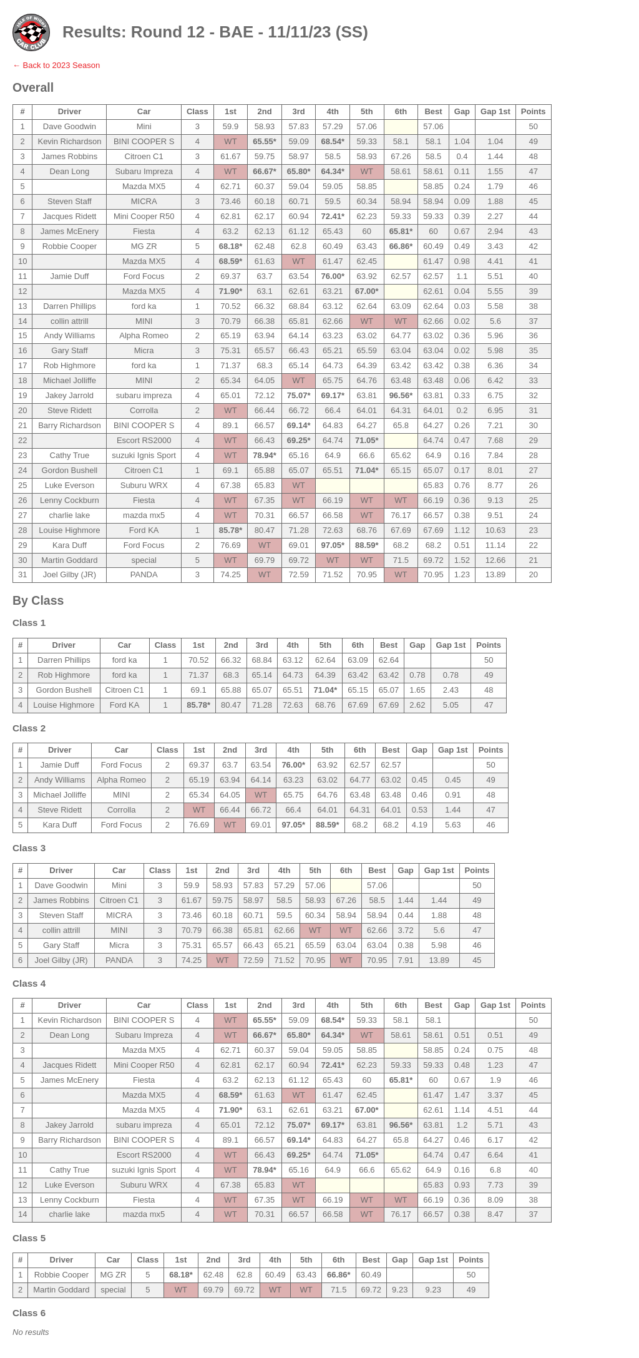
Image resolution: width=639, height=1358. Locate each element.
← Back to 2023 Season (56, 65)
